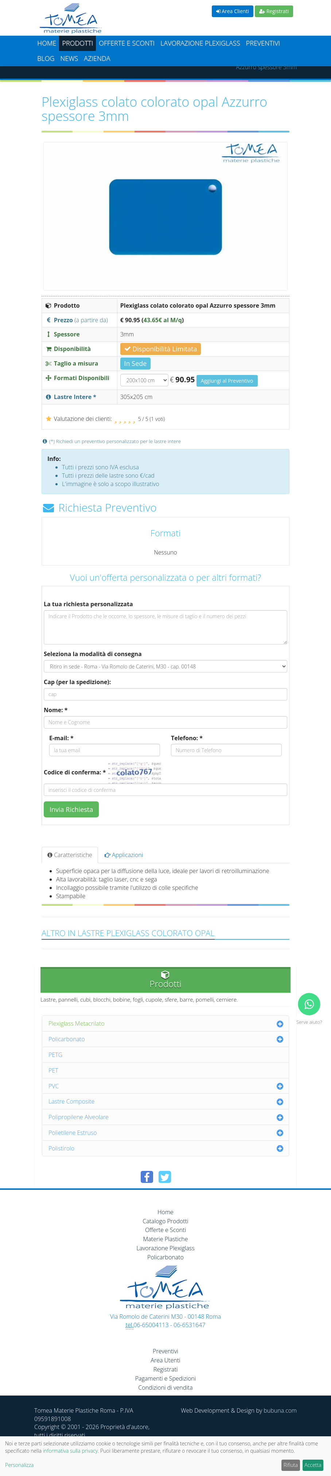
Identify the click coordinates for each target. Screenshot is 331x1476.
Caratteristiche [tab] (69, 855)
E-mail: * (61, 738)
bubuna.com (280, 1410)
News (69, 58)
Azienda (97, 58)
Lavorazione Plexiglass (165, 1248)
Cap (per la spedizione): (77, 682)
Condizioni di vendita (165, 1388)
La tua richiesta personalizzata (88, 604)
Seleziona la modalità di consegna (93, 654)
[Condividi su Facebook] (147, 1177)
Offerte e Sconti (127, 43)
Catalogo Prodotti (165, 1221)
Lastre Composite (71, 1101)
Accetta (312, 1464)
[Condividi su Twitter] (165, 1177)
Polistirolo (61, 1148)
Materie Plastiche (165, 1239)
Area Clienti (232, 11)
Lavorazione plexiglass (200, 43)
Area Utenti (165, 1360)
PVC (53, 1086)
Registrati (274, 11)
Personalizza (19, 1464)
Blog (45, 58)
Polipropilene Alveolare (78, 1117)
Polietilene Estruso (72, 1133)
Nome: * (56, 710)
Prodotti (77, 43)
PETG (55, 1055)
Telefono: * (187, 738)
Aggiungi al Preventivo (227, 380)
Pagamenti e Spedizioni (165, 1378)
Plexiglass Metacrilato (76, 1023)
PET (53, 1070)
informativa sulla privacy (70, 1450)
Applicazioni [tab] (124, 855)
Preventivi (263, 43)
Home (46, 43)
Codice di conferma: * (75, 772)
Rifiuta (291, 1464)
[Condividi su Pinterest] (182, 1177)
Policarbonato (66, 1039)
